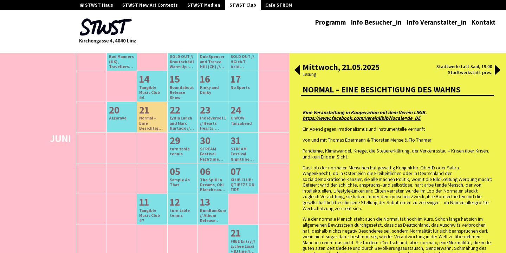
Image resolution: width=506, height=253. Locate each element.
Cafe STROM (278, 5)
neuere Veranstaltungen (214, 86)
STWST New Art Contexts (150, 5)
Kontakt (483, 22)
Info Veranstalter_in (437, 22)
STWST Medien (203, 5)
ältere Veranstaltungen (146, 86)
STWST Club (242, 5)
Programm (330, 22)
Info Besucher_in (376, 22)
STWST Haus (96, 5)
